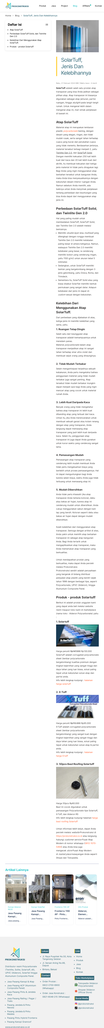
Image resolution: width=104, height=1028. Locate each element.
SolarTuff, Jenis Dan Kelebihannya (40, 15)
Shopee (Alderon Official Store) (85, 991)
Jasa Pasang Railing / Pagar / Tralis (21, 999)
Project (64, 6)
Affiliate (86, 6)
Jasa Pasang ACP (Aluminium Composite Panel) (21, 986)
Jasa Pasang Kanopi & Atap (20, 981)
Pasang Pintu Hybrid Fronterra (22, 1018)
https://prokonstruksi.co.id (69, 836)
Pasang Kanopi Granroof (19, 1021)
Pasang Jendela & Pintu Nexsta (18, 1006)
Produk (42, 6)
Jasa (53, 6)
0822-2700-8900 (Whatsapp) (51, 986)
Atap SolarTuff (16, 30)
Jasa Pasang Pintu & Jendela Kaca (21, 993)
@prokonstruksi (84, 1003)
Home (8, 15)
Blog (75, 6)
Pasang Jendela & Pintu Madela (18, 1012)
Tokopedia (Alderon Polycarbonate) (86, 984)
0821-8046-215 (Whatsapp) (56, 996)
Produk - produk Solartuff (22, 46)
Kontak (98, 6)
